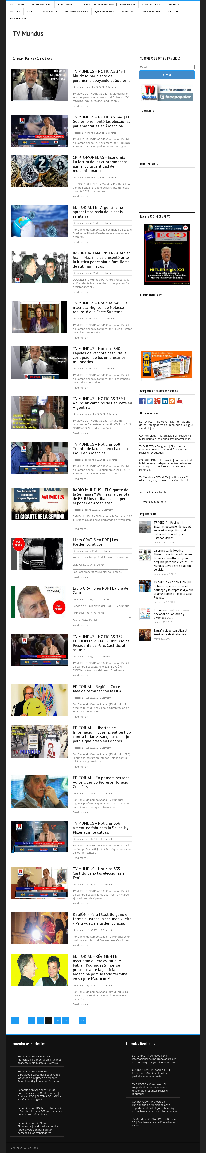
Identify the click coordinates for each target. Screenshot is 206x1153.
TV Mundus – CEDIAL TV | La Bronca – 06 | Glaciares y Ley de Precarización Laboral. (165, 478)
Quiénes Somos (104, 11)
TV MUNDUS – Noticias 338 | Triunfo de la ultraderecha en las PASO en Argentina (101, 449)
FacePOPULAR (18, 18)
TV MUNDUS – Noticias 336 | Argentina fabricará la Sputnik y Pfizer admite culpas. (100, 828)
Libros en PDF (151, 11)
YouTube (173, 11)
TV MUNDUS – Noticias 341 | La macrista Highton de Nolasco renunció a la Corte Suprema (100, 307)
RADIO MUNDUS (67, 4)
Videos (31, 11)
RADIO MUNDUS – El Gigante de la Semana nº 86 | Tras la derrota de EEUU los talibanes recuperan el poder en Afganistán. (101, 496)
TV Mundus (17, 4)
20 (57, 1020)
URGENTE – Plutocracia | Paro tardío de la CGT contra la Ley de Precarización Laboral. (40, 1111)
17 (32, 1020)
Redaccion (78, 87)
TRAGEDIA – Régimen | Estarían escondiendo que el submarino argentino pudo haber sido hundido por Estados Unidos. (172, 530)
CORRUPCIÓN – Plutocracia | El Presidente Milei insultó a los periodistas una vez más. (165, 437)
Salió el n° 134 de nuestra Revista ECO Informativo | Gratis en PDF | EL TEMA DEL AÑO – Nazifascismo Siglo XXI (39, 1094)
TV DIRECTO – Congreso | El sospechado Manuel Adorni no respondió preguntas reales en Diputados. (163, 449)
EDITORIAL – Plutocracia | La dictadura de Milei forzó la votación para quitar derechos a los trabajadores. (38, 1128)
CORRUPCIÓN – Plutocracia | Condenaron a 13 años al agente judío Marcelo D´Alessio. (39, 1060)
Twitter (15, 11)
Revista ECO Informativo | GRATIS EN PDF (109, 4)
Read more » (80, 106)
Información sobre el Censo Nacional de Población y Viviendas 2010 (171, 614)
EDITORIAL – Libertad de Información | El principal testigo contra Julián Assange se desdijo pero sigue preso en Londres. (102, 734)
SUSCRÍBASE (50, 11)
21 (65, 1020)
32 (82, 1020)
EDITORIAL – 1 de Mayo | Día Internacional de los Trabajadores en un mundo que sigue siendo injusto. (166, 425)
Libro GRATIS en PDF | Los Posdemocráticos (95, 542)
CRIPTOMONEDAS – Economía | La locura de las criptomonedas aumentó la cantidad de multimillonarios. (100, 164)
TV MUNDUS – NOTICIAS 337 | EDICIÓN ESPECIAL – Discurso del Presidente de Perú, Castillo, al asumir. (102, 643)
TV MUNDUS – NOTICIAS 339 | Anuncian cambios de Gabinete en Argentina (102, 403)
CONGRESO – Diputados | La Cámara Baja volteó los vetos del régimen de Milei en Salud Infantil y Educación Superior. (39, 1076)
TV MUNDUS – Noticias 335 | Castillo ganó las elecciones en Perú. (100, 873)
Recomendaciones (76, 11)
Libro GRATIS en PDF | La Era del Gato (101, 590)
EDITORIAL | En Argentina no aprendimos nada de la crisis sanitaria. (98, 212)
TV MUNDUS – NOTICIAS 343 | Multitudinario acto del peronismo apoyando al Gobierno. (102, 76)
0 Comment (111, 87)
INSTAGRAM (129, 11)
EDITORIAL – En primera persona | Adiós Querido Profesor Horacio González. (102, 782)
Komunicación (151, 4)
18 (40, 1020)
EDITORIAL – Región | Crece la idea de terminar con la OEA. (98, 689)
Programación (41, 4)
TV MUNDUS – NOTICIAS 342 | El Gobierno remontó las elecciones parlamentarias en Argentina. (101, 121)
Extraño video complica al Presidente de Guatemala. (170, 632)
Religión (173, 4)
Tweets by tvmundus (153, 502)
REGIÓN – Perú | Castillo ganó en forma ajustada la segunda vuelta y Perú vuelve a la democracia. (102, 919)
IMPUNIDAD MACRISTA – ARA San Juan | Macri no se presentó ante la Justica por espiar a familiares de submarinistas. (102, 259)
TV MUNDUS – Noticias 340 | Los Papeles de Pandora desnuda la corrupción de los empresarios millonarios (101, 355)
